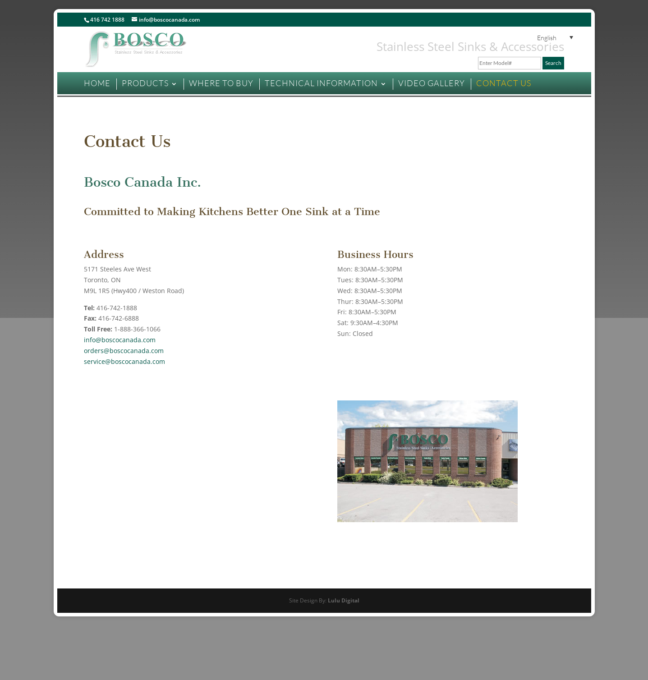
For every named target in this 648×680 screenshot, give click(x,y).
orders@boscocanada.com (124, 350)
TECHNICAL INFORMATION (321, 83)
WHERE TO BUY (221, 83)
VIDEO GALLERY (431, 83)
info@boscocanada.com (120, 339)
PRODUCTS (145, 83)
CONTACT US (503, 83)
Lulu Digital (343, 600)
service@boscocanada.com (124, 361)
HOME (97, 83)
